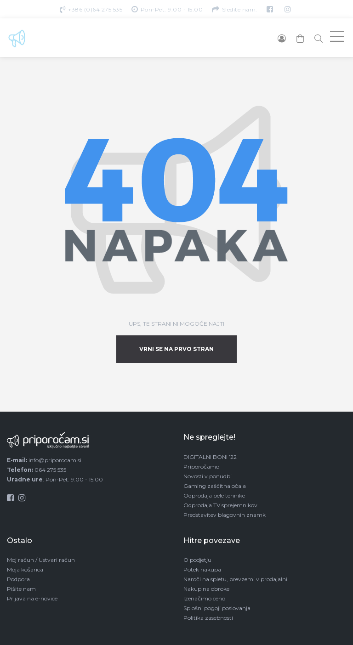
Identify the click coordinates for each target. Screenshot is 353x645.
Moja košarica (25, 569)
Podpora (18, 579)
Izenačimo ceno (204, 598)
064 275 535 (50, 469)
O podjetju (197, 559)
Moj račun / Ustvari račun (41, 559)
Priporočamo (201, 466)
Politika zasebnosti (208, 617)
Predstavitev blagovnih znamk (224, 514)
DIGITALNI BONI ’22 (210, 456)
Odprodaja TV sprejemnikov (220, 505)
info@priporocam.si (54, 460)
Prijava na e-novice (32, 598)
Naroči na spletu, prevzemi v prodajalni (235, 579)
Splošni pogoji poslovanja (217, 608)
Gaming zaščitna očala (214, 485)
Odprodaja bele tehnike (214, 495)
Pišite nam (21, 588)
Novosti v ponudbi (207, 476)
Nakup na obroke (206, 588)
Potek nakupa (202, 569)
